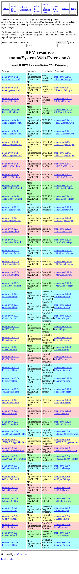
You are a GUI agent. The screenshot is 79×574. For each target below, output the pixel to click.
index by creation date (47, 8)
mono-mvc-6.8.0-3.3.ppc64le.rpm (62, 517)
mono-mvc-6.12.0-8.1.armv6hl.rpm (63, 368)
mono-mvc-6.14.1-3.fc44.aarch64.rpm (63, 78)
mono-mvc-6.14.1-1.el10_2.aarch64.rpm (64, 121)
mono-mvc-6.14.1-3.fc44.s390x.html (10, 99)
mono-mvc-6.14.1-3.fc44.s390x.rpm (63, 99)
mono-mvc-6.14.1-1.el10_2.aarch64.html (12, 121)
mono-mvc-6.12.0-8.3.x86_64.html (10, 348)
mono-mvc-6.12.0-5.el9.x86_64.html (10, 423)
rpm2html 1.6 (20, 554)
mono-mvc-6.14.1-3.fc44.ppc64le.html (11, 88)
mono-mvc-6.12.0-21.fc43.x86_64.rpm (63, 240)
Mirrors (65, 8)
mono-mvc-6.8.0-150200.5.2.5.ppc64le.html (14, 440)
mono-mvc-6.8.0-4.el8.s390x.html (10, 488)
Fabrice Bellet (7, 559)
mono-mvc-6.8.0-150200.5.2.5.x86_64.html (14, 457)
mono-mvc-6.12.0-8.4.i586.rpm (63, 327)
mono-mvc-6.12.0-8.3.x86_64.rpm (63, 348)
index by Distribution (25, 8)
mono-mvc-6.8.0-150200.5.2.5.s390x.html (13, 449)
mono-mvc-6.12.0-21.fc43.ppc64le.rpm (63, 219)
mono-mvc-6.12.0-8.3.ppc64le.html (10, 338)
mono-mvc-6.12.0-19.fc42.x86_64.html (11, 284)
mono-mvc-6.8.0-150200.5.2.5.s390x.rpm (65, 449)
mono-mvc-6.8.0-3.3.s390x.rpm (62, 525)
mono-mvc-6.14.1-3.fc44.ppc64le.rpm (63, 88)
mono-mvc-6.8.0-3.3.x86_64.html (10, 534)
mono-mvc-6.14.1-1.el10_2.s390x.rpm (63, 164)
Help (73, 8)
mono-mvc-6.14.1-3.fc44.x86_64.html (11, 110)
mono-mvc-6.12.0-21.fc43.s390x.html (10, 230)
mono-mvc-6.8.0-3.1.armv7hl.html (10, 543)
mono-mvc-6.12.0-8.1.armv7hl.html (10, 379)
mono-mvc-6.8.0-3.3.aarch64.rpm (62, 509)
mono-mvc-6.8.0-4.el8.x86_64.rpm (62, 499)
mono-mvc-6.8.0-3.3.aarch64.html (10, 509)
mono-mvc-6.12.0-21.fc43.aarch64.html (11, 208)
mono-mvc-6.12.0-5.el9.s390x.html (10, 412)
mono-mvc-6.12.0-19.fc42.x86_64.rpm (63, 284)
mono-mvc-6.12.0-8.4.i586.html (10, 327)
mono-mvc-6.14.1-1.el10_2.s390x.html (11, 164)
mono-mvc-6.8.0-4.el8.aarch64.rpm (62, 467)
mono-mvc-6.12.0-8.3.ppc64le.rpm (63, 338)
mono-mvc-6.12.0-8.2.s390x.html (10, 357)
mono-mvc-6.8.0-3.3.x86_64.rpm (62, 534)
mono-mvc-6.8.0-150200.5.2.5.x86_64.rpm (66, 457)
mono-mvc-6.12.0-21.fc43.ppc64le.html (11, 219)
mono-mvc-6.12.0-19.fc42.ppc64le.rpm (63, 262)
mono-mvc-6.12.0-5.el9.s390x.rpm (63, 412)
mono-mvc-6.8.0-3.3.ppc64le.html (10, 517)
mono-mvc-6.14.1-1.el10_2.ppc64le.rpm (64, 143)
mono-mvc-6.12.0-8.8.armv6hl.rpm (63, 295)
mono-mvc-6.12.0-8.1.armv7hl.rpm (63, 379)
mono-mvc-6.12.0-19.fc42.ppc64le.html (11, 262)
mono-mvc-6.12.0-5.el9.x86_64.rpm (63, 423)
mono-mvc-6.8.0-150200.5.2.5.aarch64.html (14, 432)
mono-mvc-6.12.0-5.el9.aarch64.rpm (63, 390)
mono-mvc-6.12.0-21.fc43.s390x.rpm (63, 230)
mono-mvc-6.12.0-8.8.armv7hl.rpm (63, 306)
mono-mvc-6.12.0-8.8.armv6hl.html (10, 295)
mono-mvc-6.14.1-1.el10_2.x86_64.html (12, 186)
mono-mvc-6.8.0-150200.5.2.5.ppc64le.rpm (66, 440)
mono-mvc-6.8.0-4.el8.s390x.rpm (62, 488)
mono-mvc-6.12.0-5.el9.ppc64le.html (10, 401)
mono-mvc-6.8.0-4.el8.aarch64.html (10, 467)
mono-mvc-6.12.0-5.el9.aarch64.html (10, 390)
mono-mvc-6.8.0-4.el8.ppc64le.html (10, 477)
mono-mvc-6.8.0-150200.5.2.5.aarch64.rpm (66, 432)
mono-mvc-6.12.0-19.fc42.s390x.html (10, 273)
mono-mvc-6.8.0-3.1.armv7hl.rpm (62, 543)
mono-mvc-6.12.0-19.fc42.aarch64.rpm (63, 251)
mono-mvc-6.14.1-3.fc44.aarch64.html (11, 78)
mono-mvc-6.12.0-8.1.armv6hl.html (10, 368)
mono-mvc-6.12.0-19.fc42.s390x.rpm (63, 273)
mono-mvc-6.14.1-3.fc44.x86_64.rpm (63, 110)
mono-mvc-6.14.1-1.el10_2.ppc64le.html (12, 143)
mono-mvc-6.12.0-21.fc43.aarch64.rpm (63, 208)
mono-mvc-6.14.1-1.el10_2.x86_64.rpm (64, 186)
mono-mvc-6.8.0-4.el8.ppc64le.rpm (62, 477)
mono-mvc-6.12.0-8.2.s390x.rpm (63, 357)
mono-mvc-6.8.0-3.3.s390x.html (10, 525)
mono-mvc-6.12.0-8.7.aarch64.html (10, 317)
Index (6, 8)
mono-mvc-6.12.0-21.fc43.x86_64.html (11, 240)
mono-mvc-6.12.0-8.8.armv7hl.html (10, 306)
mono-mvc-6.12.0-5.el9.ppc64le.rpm (63, 401)
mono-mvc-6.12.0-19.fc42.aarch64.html (11, 251)
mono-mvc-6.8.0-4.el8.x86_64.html (10, 499)
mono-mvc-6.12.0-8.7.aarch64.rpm (63, 317)
